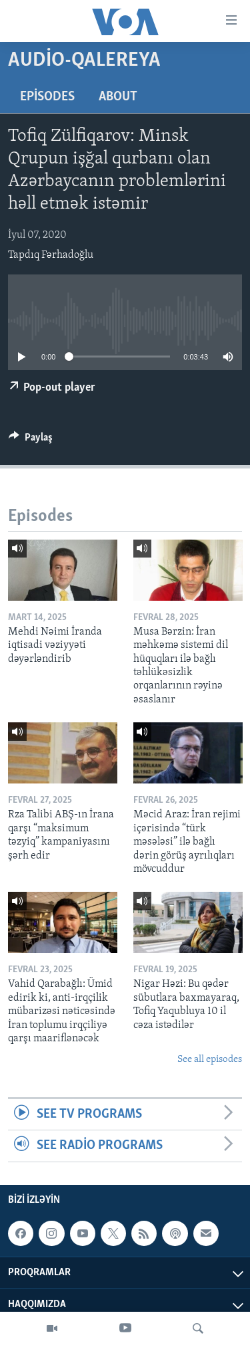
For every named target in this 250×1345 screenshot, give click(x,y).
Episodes (47, 97)
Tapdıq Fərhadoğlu (50, 255)
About (118, 97)
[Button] (31, 440)
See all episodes (209, 1060)
